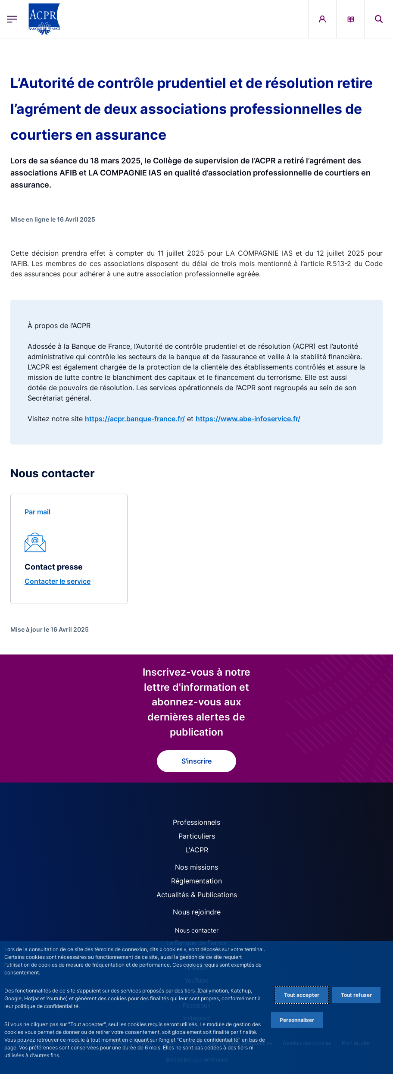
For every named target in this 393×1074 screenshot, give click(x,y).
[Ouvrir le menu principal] (12, 18)
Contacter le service (57, 581)
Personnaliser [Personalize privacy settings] (297, 1020)
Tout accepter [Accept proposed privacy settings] (301, 995)
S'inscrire (196, 761)
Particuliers (196, 836)
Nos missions (196, 867)
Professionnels (196, 822)
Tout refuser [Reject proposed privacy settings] (356, 995)
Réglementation (196, 881)
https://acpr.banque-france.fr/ (135, 418)
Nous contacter (196, 930)
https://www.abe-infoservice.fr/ (248, 418)
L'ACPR (196, 849)
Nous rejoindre (197, 912)
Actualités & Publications (196, 894)
